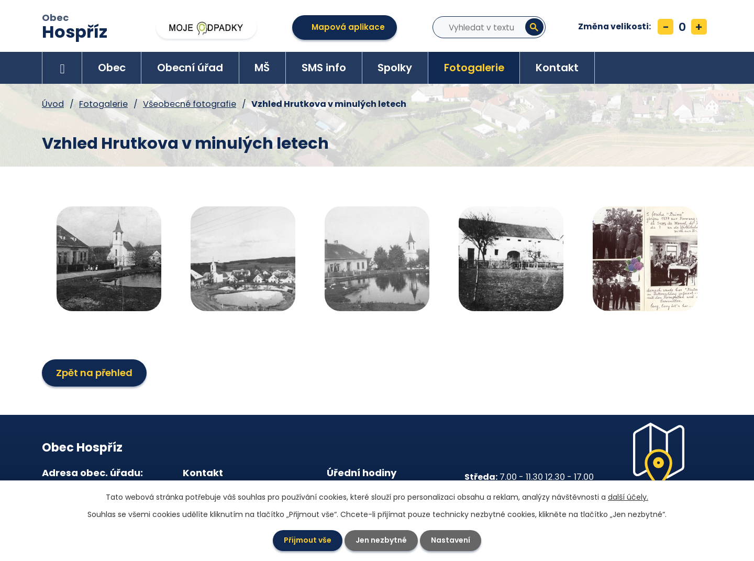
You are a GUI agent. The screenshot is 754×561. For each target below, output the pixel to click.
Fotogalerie (474, 67)
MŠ (262, 67)
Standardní (682, 27)
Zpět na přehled (94, 372)
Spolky (395, 67)
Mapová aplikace (348, 26)
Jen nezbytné (381, 540)
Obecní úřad (190, 67)
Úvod (62, 68)
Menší (665, 27)
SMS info (324, 67)
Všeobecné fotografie (189, 104)
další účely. (628, 497)
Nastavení (450, 540)
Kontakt (557, 67)
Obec (74, 28)
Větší (699, 27)
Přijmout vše (307, 540)
